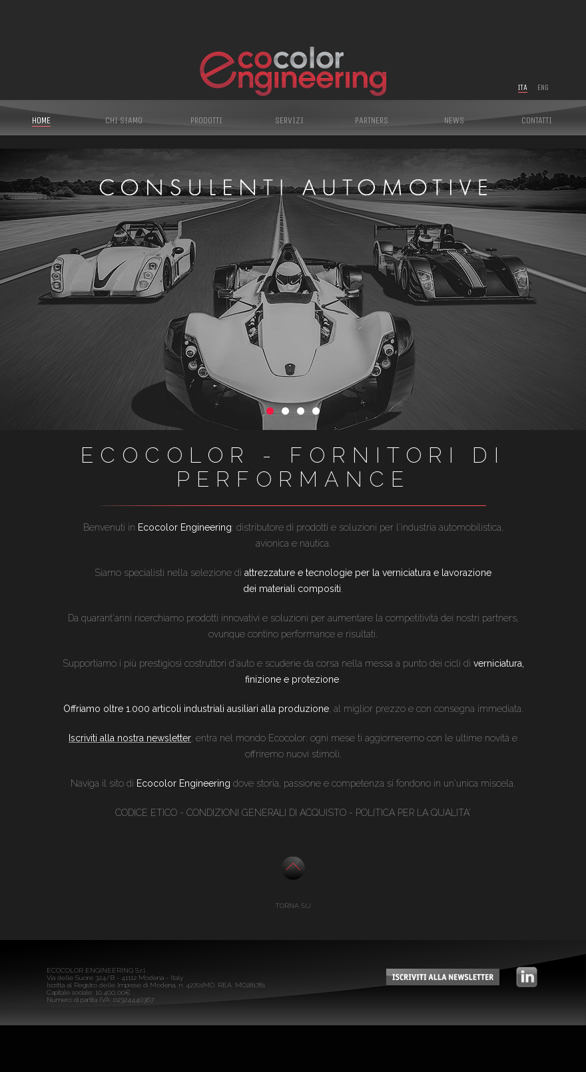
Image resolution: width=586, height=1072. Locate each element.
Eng (543, 87)
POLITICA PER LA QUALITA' (413, 812)
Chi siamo (124, 120)
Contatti (536, 120)
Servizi (289, 120)
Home (41, 120)
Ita (522, 87)
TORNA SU (293, 905)
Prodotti (206, 120)
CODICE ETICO (146, 812)
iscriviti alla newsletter (442, 977)
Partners (371, 120)
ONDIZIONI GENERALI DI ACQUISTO (269, 812)
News (454, 120)
